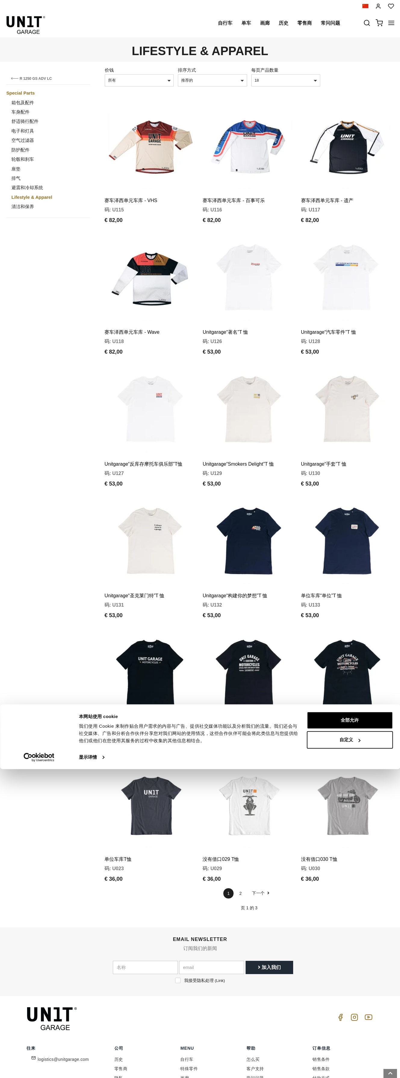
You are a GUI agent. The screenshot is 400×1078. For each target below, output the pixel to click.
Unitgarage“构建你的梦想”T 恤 (235, 542)
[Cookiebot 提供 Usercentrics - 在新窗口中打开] (39, 1066)
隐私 (118, 997)
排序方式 (187, 70)
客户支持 (255, 988)
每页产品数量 (264, 70)
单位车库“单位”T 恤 (321, 542)
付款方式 (321, 997)
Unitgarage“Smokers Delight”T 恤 (238, 423)
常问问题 (330, 23)
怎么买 (253, 978)
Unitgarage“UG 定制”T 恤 (328, 660)
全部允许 (350, 1029)
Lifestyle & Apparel (31, 197)
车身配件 (20, 111)
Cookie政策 (125, 1007)
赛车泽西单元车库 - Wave (132, 305)
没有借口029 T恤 (221, 778)
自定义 (350, 1048)
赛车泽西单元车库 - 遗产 (327, 186)
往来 (251, 1007)
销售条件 (321, 978)
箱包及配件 (22, 102)
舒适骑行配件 (25, 121)
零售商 (304, 23)
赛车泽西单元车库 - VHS (130, 186)
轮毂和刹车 (22, 159)
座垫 (15, 168)
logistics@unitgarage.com (63, 978)
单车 (246, 23)
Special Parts (20, 92)
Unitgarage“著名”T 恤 (225, 305)
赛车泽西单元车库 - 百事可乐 (234, 186)
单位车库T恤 (118, 778)
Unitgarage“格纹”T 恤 (225, 660)
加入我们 (269, 886)
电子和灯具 (22, 130)
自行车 (225, 23)
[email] (211, 886)
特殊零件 (189, 988)
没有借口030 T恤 (319, 778)
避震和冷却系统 (27, 187)
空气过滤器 (22, 140)
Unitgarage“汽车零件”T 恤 (328, 305)
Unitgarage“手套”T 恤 (323, 423)
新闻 (184, 1007)
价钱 (109, 70)
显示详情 (88, 1066)
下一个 (260, 812)
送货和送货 (323, 1007)
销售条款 (321, 988)
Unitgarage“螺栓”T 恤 (127, 660)
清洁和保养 (22, 206)
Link (220, 900)
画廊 (265, 23)
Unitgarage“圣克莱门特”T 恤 (134, 542)
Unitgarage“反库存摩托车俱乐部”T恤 (143, 423)
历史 (283, 23)
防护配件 (20, 149)
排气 (15, 178)
